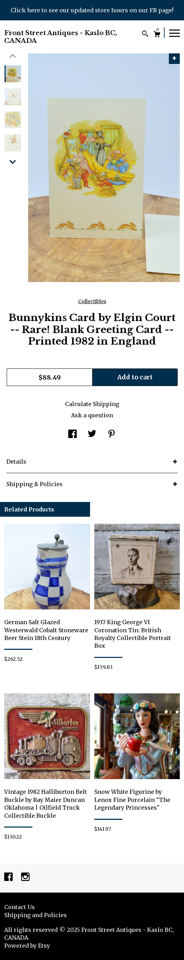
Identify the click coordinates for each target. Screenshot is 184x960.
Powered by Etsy (27, 945)
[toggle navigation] (174, 32)
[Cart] (157, 35)
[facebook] (9, 877)
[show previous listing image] (12, 55)
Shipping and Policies (35, 915)
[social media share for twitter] (92, 434)
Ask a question (92, 415)
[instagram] (25, 877)
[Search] (145, 34)
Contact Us (19, 906)
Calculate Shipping (92, 403)
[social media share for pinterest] (111, 434)
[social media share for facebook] (72, 434)
